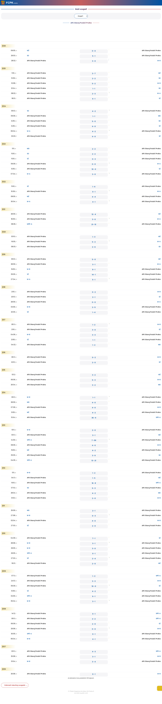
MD (159, 116)
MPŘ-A (29, 224)
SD (28, 55)
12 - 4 (94, 214)
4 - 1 (93, 202)
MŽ (28, 50)
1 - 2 (93, 325)
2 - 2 (94, 78)
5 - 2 (94, 84)
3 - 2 (94, 375)
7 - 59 (94, 440)
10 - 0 (94, 169)
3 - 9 (94, 455)
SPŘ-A (158, 417)
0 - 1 (93, 192)
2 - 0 (94, 362)
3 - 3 (94, 335)
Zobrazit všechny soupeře (14, 685)
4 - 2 (94, 111)
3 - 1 (93, 264)
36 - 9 (94, 418)
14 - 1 (94, 275)
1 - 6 (93, 187)
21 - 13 (93, 224)
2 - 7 (94, 73)
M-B (159, 61)
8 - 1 (93, 269)
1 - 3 (93, 237)
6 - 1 (93, 99)
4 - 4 (94, 197)
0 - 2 (94, 292)
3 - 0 (94, 61)
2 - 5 (94, 307)
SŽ (160, 98)
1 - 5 (93, 478)
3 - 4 (94, 662)
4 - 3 (94, 652)
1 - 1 (93, 89)
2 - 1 (93, 297)
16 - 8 (94, 483)
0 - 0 (94, 51)
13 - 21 (93, 461)
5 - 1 (93, 56)
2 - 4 (94, 559)
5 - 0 (94, 121)
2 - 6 (94, 247)
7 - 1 (93, 538)
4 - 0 (94, 126)
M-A (159, 93)
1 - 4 (93, 312)
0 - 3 (94, 159)
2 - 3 (94, 94)
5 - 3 (94, 380)
